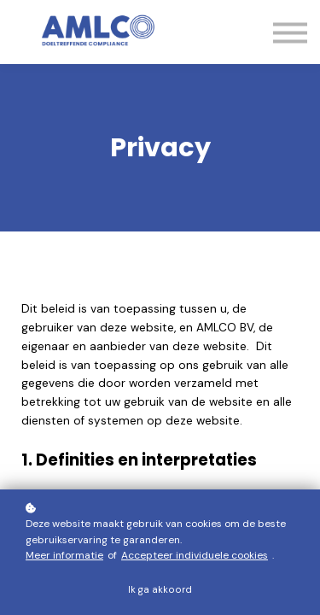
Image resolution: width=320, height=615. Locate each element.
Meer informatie (64, 555)
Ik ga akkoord (160, 589)
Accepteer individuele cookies (194, 555)
